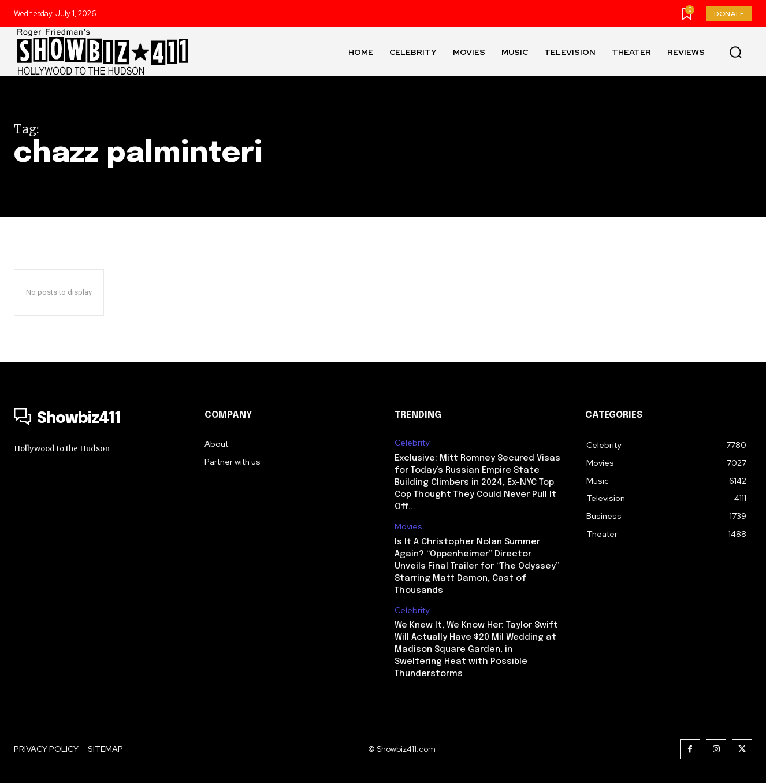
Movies (408, 527)
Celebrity (412, 443)
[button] (735, 52)
